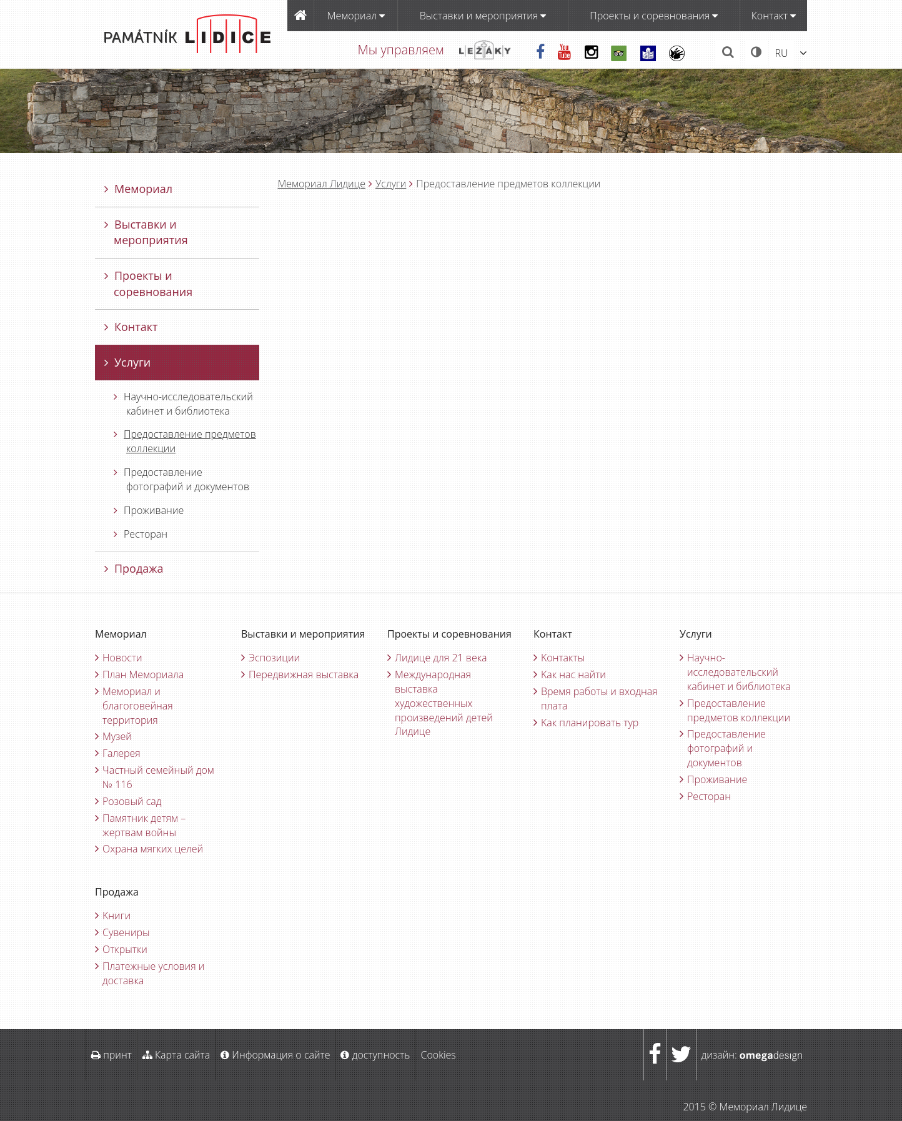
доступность (375, 1055)
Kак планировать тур (589, 722)
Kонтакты (563, 657)
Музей (117, 736)
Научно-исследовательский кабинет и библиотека (183, 404)
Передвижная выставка (304, 674)
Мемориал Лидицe (321, 183)
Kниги (116, 915)
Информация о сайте (275, 1055)
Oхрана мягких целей (152, 849)
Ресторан (140, 534)
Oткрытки (124, 949)
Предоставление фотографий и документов (181, 479)
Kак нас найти (573, 674)
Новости (122, 657)
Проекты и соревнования (654, 15)
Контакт (773, 15)
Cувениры (126, 932)
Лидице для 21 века (441, 657)
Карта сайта (176, 1055)
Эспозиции (274, 657)
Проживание (149, 510)
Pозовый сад (132, 801)
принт (111, 1055)
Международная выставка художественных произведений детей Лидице (444, 703)
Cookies (437, 1055)
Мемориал (356, 15)
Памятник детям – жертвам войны (144, 825)
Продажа (134, 568)
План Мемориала (143, 674)
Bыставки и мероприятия (483, 15)
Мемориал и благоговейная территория (137, 705)
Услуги (390, 183)
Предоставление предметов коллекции (185, 441)
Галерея (121, 753)
